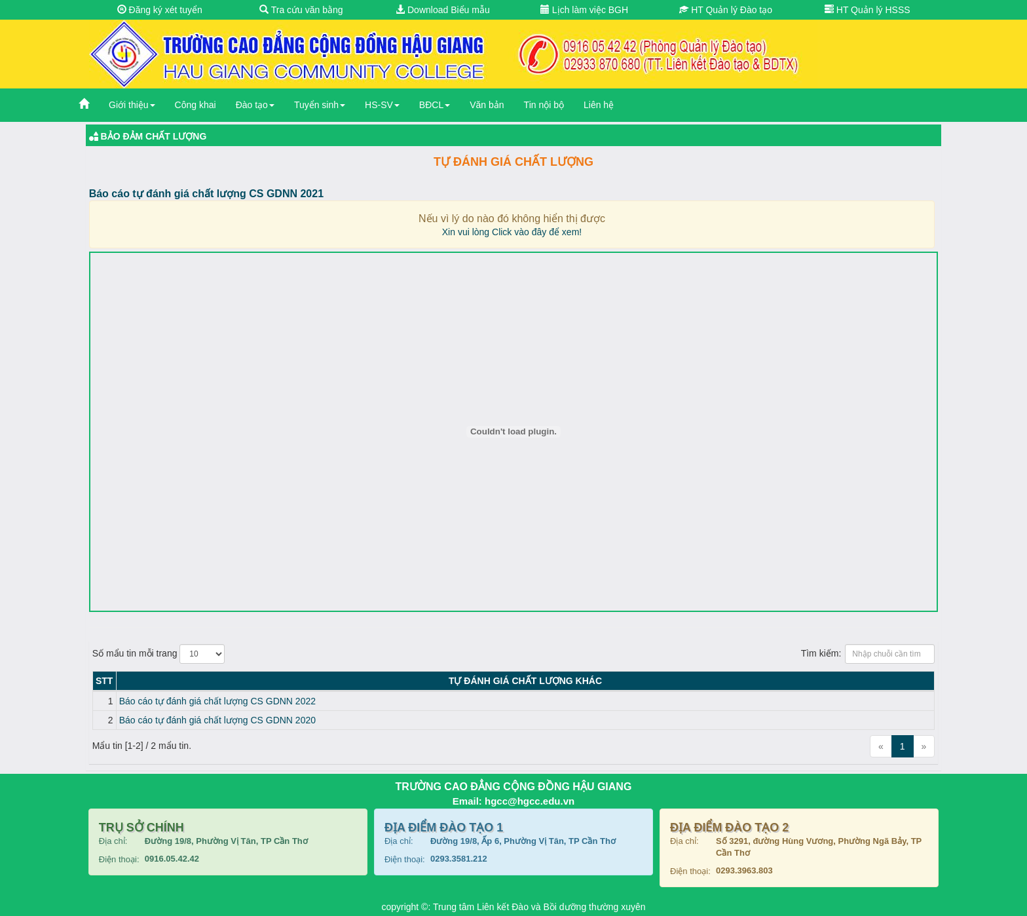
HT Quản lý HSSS (867, 10)
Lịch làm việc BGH (584, 10)
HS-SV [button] (382, 105)
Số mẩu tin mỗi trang (158, 654)
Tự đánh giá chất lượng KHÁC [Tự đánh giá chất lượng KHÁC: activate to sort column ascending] (525, 681)
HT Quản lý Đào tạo (725, 10)
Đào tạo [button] (255, 105)
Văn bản (487, 105)
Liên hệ (599, 105)
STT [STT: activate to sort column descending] (104, 681)
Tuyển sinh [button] (319, 105)
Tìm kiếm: (868, 654)
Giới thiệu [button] (132, 105)
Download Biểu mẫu (443, 10)
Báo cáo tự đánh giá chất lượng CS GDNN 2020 (217, 720)
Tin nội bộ (544, 105)
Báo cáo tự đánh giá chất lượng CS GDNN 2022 (217, 701)
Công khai (195, 105)
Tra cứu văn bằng (301, 10)
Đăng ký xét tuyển (159, 10)
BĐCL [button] (434, 105)
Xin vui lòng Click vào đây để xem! (512, 232)
